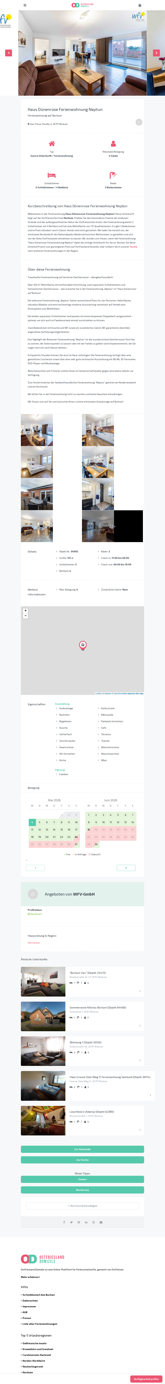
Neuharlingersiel (33, 1302)
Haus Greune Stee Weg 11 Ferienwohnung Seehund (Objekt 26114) (110, 1012)
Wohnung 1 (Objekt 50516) (85, 978)
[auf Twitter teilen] (70, 1158)
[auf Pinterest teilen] (78, 1158)
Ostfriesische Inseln (35, 1279)
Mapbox (108, 629)
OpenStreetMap (120, 629)
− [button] (25, 552)
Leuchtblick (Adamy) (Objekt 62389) (92, 1047)
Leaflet (98, 629)
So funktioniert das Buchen (39, 1230)
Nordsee (28, 1308)
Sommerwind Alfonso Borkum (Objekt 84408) (98, 943)
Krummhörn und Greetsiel (38, 1285)
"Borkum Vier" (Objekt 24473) (88, 908)
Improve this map (135, 629)
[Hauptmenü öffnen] (25, 5)
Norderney (82, 1125)
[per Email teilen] (103, 1158)
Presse (27, 1253)
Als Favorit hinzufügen (82, 1141)
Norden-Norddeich (34, 1296)
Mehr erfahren (30, 1212)
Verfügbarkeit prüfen (146, 1379)
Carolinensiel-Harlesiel (37, 1290)
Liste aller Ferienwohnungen (40, 1259)
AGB (25, 1248)
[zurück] (35, 804)
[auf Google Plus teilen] (95, 1158)
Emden (83, 1115)
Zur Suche (83, 1095)
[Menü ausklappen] (140, 927)
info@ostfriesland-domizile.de (44, 1342)
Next (156, 53)
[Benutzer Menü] (140, 5)
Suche (133, 246)
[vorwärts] (126, 804)
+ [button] (25, 546)
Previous (8, 53)
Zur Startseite (82, 1085)
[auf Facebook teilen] (62, 1158)
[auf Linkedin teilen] (87, 1158)
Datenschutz (30, 1236)
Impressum (29, 1242)
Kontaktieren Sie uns (37, 1350)
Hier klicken (34, 878)
